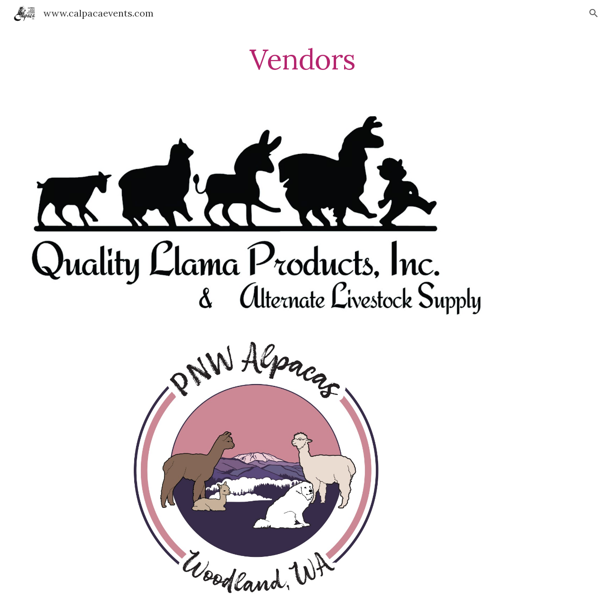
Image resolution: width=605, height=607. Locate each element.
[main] (302, 59)
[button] (593, 13)
